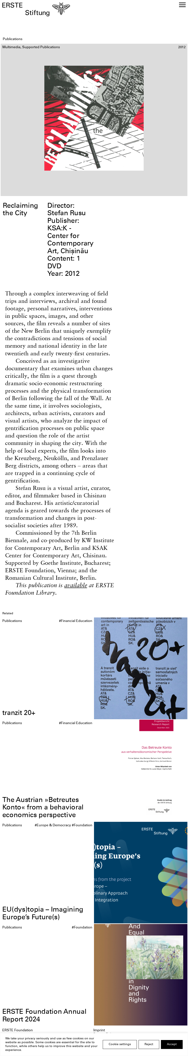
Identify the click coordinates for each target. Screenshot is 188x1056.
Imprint (99, 1030)
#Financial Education (75, 621)
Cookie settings (120, 1044)
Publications (12, 621)
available (75, 585)
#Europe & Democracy (53, 825)
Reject (149, 1044)
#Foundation (82, 825)
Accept (172, 1044)
